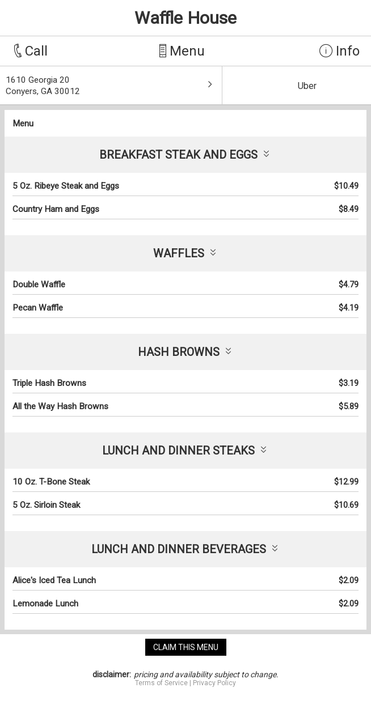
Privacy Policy (214, 683)
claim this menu (185, 647)
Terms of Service (161, 683)
